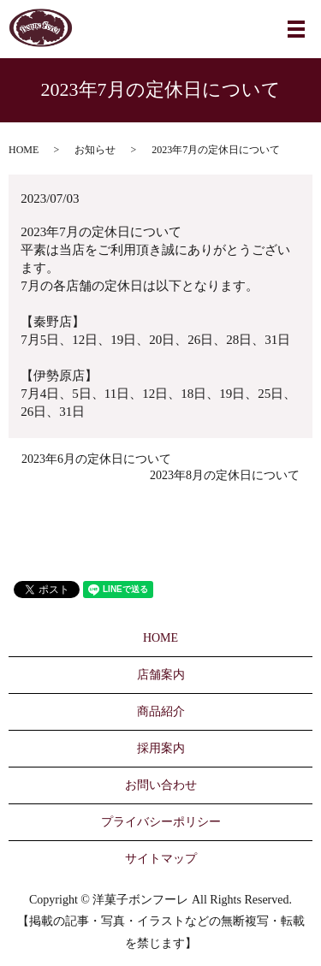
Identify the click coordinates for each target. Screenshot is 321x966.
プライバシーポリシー (161, 821)
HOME (24, 150)
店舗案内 (161, 674)
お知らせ (95, 150)
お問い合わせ (161, 785)
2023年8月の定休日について (225, 475)
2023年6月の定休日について (96, 459)
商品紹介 (161, 711)
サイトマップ (161, 858)
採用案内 (161, 748)
